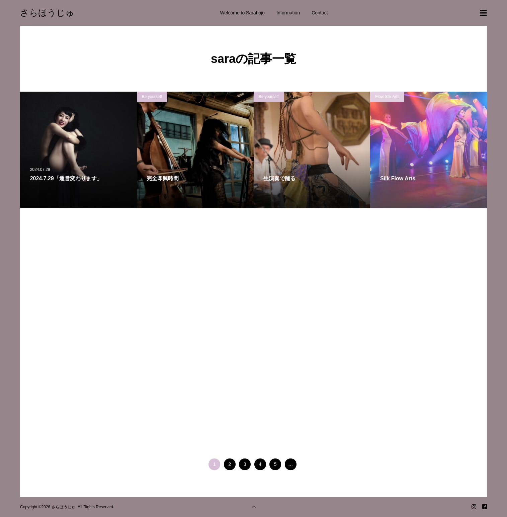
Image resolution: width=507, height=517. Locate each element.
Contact (320, 12)
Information (288, 12)
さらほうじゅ (47, 13)
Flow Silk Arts (387, 96)
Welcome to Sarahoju (242, 12)
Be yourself (152, 96)
